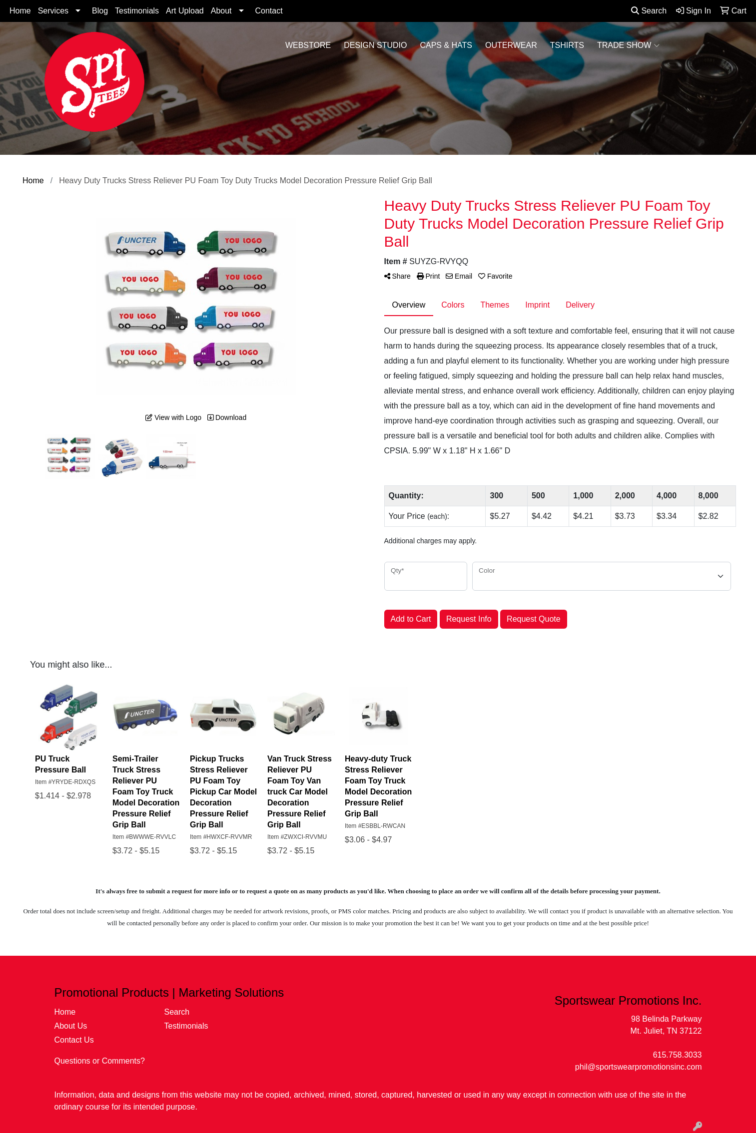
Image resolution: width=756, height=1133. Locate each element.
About (221, 10)
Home (20, 10)
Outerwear (511, 45)
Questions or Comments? (99, 1061)
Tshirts (567, 45)
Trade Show (628, 45)
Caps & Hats (446, 45)
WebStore (308, 45)
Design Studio (375, 45)
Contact (269, 10)
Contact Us (74, 1040)
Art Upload (185, 10)
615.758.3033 (677, 1055)
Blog (100, 10)
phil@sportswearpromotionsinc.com (638, 1067)
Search (649, 10)
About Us (70, 1026)
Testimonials (137, 10)
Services (53, 10)
